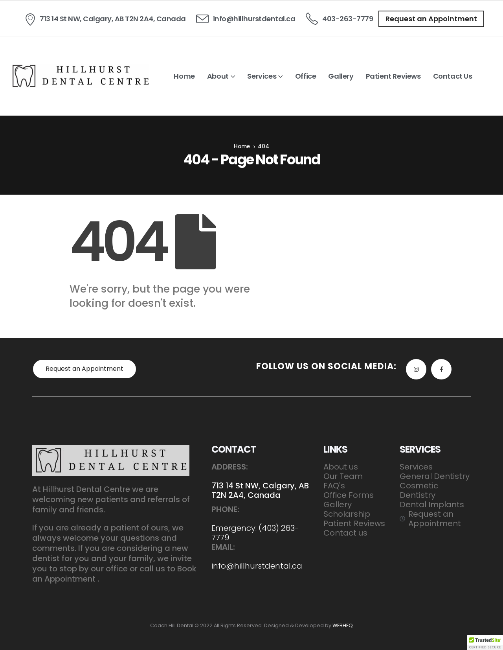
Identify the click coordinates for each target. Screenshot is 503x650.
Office (305, 76)
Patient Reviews (393, 76)
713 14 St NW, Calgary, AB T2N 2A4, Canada (260, 490)
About (218, 76)
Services (261, 76)
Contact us (452, 76)
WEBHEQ (342, 625)
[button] (431, 19)
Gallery (340, 76)
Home (184, 76)
